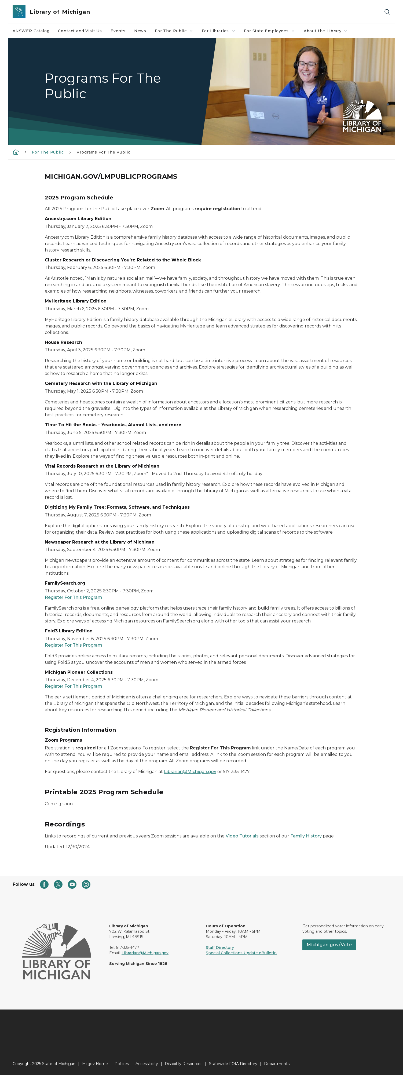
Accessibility (146, 1063)
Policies (122, 1063)
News (140, 30)
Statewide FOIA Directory (233, 1063)
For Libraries (221, 32)
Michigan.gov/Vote (329, 944)
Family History (306, 836)
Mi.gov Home (95, 1063)
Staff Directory (220, 947)
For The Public (176, 32)
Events (118, 30)
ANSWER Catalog (31, 30)
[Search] (387, 12)
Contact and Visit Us (80, 30)
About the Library (327, 32)
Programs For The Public (103, 152)
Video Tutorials (242, 836)
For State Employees (271, 32)
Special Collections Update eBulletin (241, 952)
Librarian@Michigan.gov (190, 771)
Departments (277, 1063)
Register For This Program (73, 597)
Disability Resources (183, 1063)
